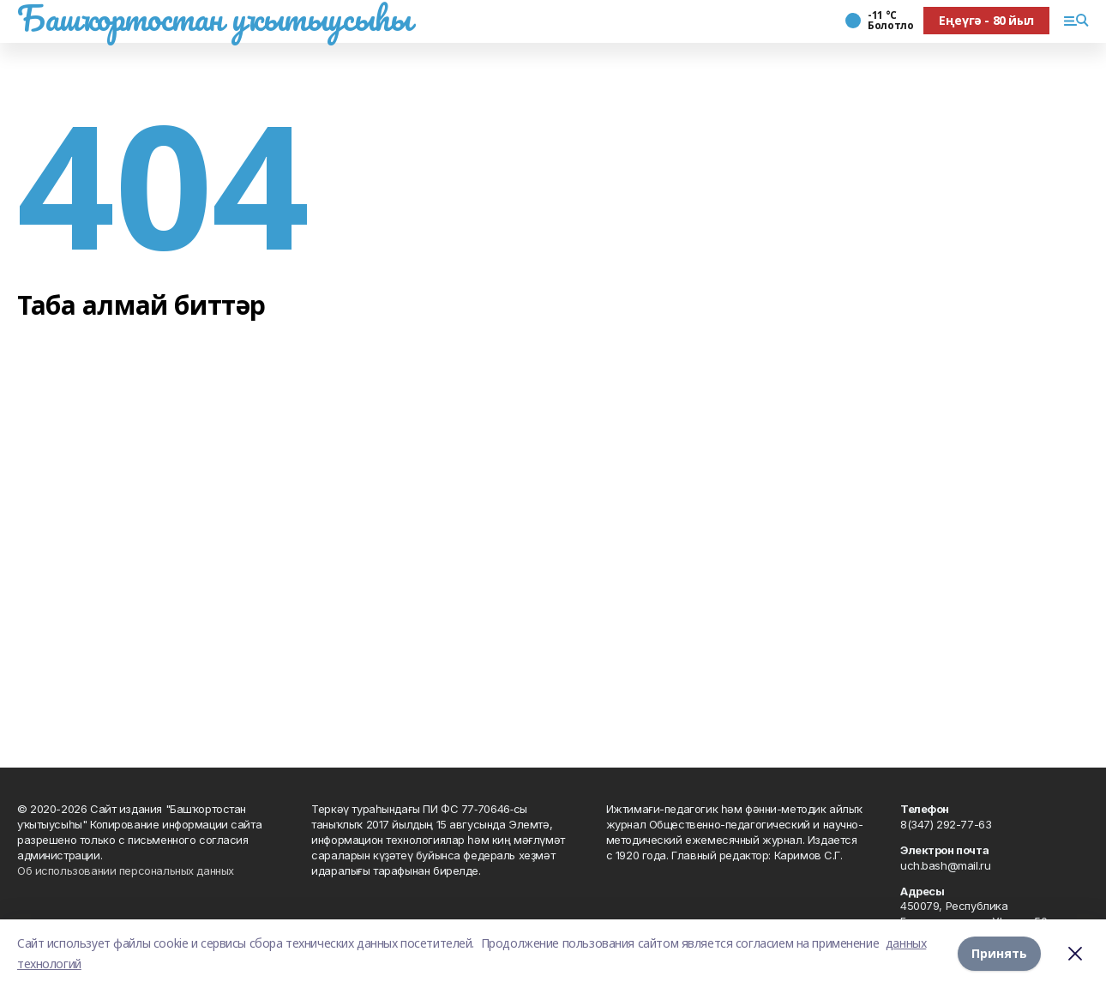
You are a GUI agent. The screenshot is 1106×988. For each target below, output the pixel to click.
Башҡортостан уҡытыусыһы (214, 18)
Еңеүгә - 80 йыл (986, 20)
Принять (999, 953)
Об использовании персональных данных (125, 870)
